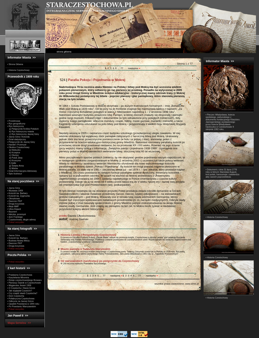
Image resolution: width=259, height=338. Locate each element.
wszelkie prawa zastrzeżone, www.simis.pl (176, 283)
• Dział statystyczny (16, 139)
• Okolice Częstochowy (18, 147)
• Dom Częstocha (15, 296)
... (118, 68)
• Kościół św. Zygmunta (18, 196)
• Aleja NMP (13, 206)
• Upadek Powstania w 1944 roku (23, 304)
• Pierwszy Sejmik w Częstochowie (24, 282)
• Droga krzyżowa (15, 204)
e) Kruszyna (14, 160)
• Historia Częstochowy (18, 70)
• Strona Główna (15, 64)
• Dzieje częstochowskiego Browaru (24, 280)
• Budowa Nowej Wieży (18, 240)
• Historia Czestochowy (217, 217)
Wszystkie (59, 231)
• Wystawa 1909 (15, 190)
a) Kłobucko (14, 150)
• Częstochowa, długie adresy (21, 219)
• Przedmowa (13, 121)
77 (122, 68)
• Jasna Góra (13, 188)
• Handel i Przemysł (16, 144)
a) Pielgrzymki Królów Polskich (23, 129)
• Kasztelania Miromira (18, 277)
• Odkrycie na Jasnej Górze (20, 301)
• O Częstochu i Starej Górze (21, 288)
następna (134, 68)
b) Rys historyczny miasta (20, 131)
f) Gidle (11, 163)
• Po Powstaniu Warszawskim (21, 306)
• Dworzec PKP (14, 201)
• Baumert (12, 211)
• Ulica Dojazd (14, 209)
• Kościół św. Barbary (17, 193)
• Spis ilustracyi (14, 173)
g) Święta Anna (15, 165)
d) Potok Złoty (14, 158)
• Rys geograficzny (16, 123)
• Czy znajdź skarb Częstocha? (22, 293)
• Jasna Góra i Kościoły (18, 136)
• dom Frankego (15, 217)
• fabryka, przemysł (16, 214)
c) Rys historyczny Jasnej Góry (23, 134)
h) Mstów (12, 168)
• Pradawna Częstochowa (19, 275)
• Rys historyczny (15, 126)
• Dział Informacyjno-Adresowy (22, 171)
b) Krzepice (13, 152)
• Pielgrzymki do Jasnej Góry (21, 142)
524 (92, 80)
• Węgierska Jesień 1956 (19, 285)
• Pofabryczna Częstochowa (20, 298)
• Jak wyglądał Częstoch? (19, 290)
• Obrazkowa (13, 198)
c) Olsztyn (13, 155)
